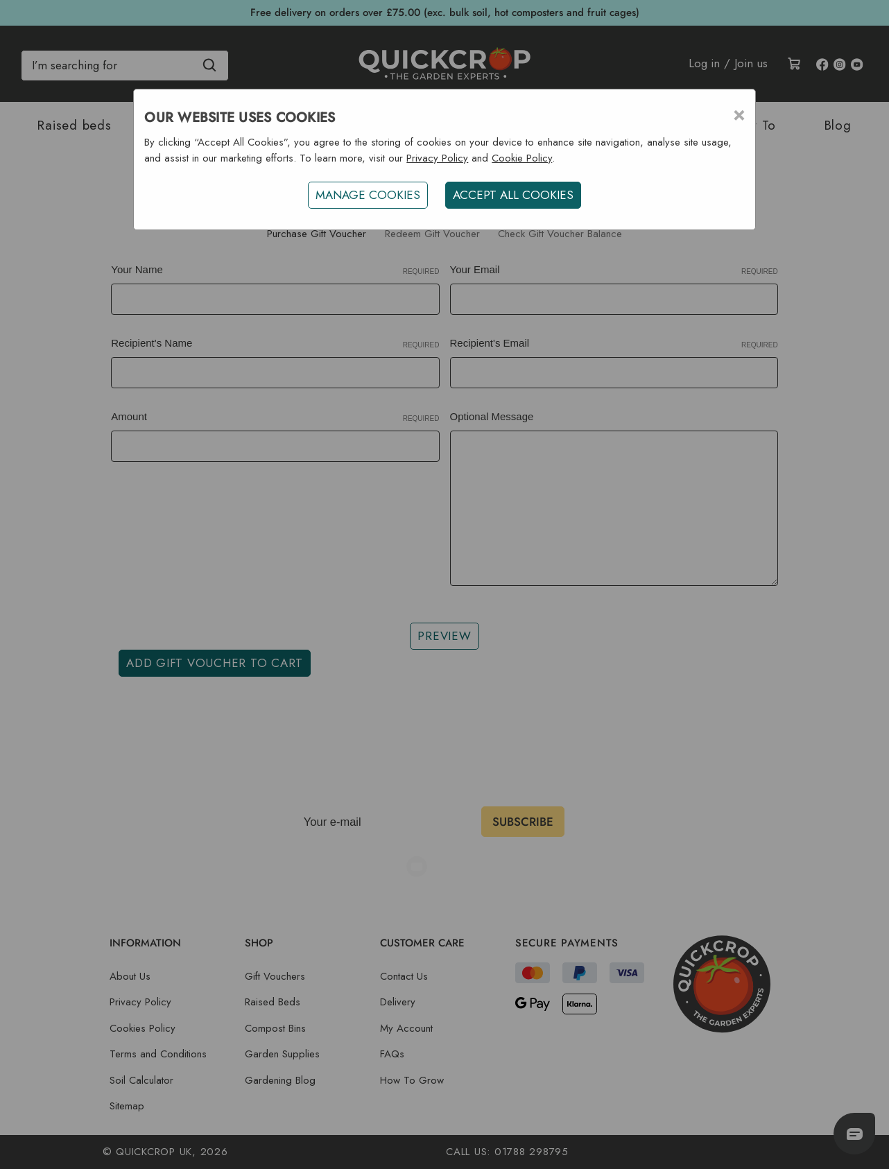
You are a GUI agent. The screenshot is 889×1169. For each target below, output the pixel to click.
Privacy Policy (437, 158)
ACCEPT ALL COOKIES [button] (513, 195)
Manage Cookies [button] (368, 195)
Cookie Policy (522, 158)
